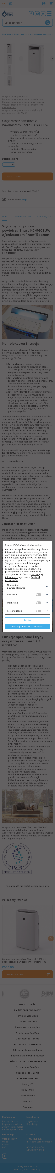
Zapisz (27, 620)
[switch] (38, 594)
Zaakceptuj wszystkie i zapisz (27, 626)
